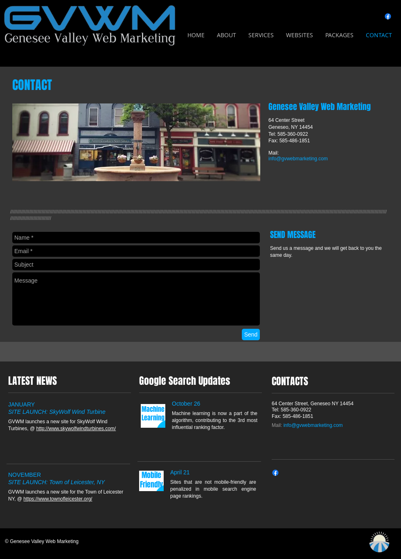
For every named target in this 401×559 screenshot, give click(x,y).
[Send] (251, 334)
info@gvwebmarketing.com (298, 159)
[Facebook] (388, 16)
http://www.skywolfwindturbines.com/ (76, 428)
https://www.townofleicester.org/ (57, 499)
